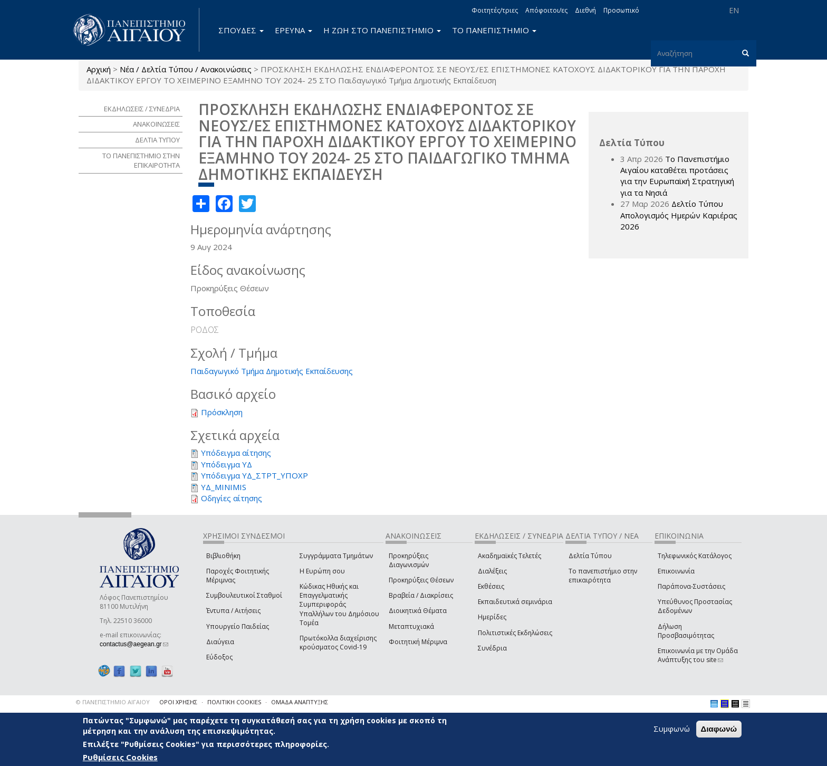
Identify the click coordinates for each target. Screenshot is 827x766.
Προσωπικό (621, 10)
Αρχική (98, 69)
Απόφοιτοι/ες (546, 10)
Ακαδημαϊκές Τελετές (509, 555)
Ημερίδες (492, 616)
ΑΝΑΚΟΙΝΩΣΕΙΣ (156, 124)
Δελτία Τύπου (590, 555)
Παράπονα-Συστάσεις (691, 586)
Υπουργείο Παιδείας (237, 626)
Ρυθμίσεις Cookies (120, 757)
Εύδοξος (219, 657)
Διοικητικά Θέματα (418, 610)
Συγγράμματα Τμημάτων (336, 555)
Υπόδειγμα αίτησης (236, 452)
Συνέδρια (492, 648)
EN (734, 10)
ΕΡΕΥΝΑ (293, 30)
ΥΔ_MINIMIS (223, 487)
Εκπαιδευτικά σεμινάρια (515, 601)
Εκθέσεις (491, 586)
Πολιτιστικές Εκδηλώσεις (515, 632)
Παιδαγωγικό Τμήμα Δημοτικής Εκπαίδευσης (271, 371)
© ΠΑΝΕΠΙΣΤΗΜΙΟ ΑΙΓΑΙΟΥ (113, 702)
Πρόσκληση (222, 412)
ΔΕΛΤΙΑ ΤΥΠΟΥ (157, 140)
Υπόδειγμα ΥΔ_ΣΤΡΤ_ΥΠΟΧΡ (254, 475)
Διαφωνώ (719, 728)
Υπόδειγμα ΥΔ (226, 464)
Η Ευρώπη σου (322, 571)
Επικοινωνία (676, 571)
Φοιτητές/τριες (495, 10)
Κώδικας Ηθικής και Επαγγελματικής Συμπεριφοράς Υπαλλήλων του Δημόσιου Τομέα (339, 604)
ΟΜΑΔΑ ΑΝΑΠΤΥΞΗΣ (299, 702)
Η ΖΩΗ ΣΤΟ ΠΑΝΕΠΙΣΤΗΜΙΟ (382, 30)
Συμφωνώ (671, 728)
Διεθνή (585, 10)
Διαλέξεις (492, 571)
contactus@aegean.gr (134, 644)
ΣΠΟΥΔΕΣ (241, 30)
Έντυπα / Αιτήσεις (233, 610)
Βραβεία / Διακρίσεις (421, 595)
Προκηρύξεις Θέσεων (421, 580)
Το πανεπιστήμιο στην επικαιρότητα (603, 576)
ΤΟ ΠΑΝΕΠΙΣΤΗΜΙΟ (494, 30)
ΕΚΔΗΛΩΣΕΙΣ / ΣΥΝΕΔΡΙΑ (142, 108)
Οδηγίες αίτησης (231, 498)
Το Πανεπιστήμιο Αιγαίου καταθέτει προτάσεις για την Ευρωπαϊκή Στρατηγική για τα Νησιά (677, 176)
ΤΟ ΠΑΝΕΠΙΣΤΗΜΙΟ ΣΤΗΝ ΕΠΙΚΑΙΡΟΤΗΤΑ (141, 160)
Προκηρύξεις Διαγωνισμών (409, 560)
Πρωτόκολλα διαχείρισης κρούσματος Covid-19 (338, 643)
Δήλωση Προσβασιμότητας (686, 631)
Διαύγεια (220, 641)
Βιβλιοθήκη (223, 555)
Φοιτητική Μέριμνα (418, 641)
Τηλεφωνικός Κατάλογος (695, 555)
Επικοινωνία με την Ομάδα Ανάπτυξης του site (698, 655)
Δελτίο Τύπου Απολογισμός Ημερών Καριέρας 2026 (678, 215)
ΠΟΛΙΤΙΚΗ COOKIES (234, 702)
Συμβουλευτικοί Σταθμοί (244, 595)
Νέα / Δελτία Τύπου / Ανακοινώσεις (186, 69)
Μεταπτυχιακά (411, 626)
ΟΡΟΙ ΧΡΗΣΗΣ (178, 702)
